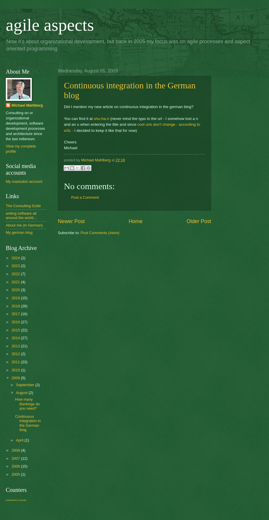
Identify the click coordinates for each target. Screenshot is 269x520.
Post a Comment (85, 197)
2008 (16, 450)
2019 (16, 298)
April (20, 440)
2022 (16, 274)
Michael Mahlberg (27, 105)
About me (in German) (24, 225)
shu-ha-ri (101, 118)
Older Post (199, 221)
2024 (16, 258)
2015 (16, 330)
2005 (16, 474)
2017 (16, 314)
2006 (16, 466)
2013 (16, 346)
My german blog (19, 232)
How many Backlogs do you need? (27, 403)
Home (136, 221)
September (25, 385)
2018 (16, 306)
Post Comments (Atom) (100, 233)
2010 (16, 370)
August (22, 393)
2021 (16, 282)
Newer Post (71, 221)
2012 (16, 354)
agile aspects (50, 24)
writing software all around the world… (21, 215)
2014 (16, 338)
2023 (16, 266)
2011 (16, 362)
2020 (16, 290)
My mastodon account (24, 181)
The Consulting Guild (23, 206)
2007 (16, 458)
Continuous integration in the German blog (28, 423)
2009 (16, 378)
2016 (16, 322)
